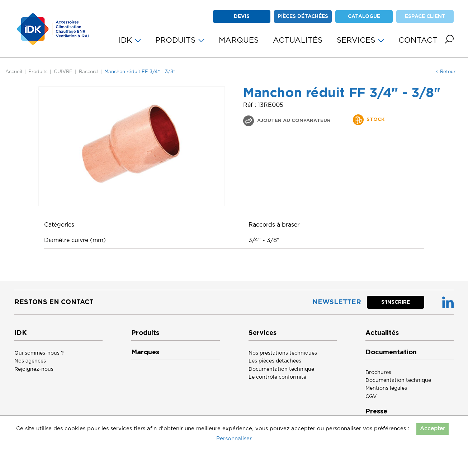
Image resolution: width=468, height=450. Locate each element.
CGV (371, 396)
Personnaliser (234, 438)
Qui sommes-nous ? (39, 353)
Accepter (432, 428)
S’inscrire (395, 302)
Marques (145, 352)
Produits (37, 72)
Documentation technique (281, 369)
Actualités (382, 333)
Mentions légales (386, 388)
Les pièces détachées (275, 361)
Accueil (13, 72)
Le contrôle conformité (277, 377)
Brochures (378, 372)
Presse (376, 411)
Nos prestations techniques (283, 353)
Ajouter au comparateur (293, 120)
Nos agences (30, 361)
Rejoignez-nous (33, 369)
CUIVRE (63, 72)
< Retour (445, 72)
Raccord (88, 72)
